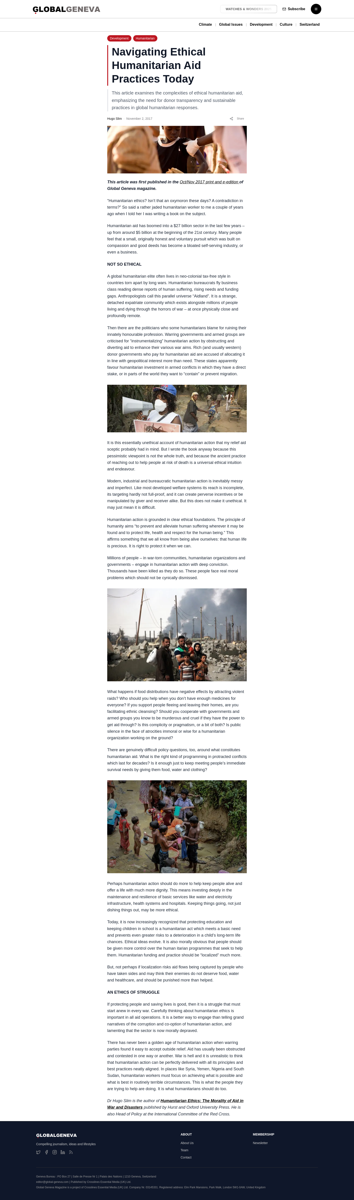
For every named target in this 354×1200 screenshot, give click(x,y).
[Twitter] (38, 1152)
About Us (187, 1143)
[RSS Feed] (71, 1152)
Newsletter (260, 1143)
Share (237, 118)
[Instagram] (54, 1152)
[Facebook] (46, 1152)
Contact (186, 1157)
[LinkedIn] (63, 1152)
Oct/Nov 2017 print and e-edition (209, 182)
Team (184, 1150)
